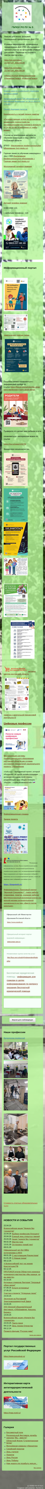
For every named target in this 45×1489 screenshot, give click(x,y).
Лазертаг (10, 1455)
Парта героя (17, 1323)
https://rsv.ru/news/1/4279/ (15, 444)
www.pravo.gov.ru (13, 942)
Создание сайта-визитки (26, 1488)
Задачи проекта (11, 819)
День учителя (12, 1452)
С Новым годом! (19, 1258)
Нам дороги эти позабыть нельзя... (21, 1463)
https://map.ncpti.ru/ (12, 1413)
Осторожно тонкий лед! (22, 1245)
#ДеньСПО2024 (11, 76)
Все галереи (37, 1467)
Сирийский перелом (15, 1449)
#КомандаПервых (29, 78)
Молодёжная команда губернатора (21, 1446)
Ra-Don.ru (39, 1488)
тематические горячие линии (16, 335)
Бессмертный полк (14, 1432)
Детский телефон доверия (15, 203)
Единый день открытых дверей (26, 1237)
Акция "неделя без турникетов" (25, 1239)
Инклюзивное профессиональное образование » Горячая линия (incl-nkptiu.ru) (19, 159)
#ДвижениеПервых (12, 78)
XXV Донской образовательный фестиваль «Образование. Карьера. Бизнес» (20, 1309)
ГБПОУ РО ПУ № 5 (22, 27)
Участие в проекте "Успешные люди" (20, 1293)
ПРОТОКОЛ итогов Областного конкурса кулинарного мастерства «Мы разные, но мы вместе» (22, 1274)
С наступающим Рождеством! (25, 1255)
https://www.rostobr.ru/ (15, 922)
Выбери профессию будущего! (25, 1234)
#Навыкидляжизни (27, 76)
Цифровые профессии (17, 723)
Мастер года (17, 1242)
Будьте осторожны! (20, 1288)
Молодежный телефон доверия (18, 166)
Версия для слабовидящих (22, 1020)
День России (12, 1458)
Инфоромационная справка (16, 814)
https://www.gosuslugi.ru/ (14, 1356)
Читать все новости (35, 1335)
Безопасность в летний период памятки (21, 114)
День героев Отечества (22, 1326)
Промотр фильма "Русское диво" (18, 1331)
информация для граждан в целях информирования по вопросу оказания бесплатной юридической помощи (22, 983)
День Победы (12, 1461)
